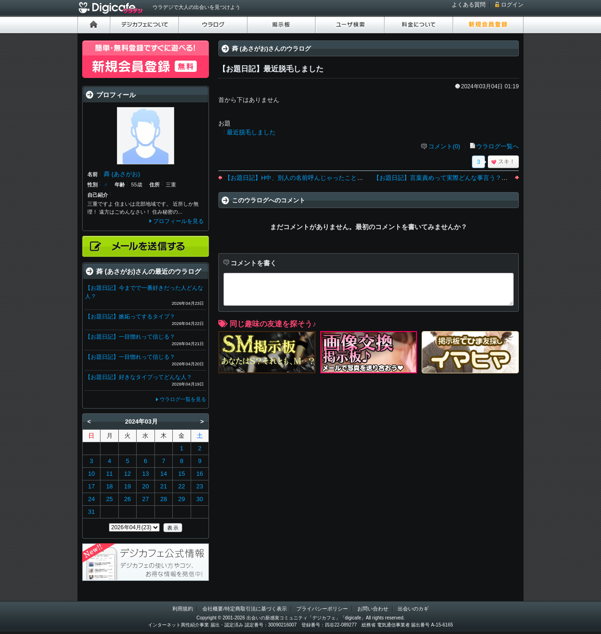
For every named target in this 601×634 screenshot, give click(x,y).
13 (145, 473)
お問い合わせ (372, 608)
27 (145, 499)
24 (91, 499)
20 (145, 486)
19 (127, 486)
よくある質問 (468, 4)
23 (199, 486)
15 (181, 473)
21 (163, 486)
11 (109, 473)
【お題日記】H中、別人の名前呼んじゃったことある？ (299, 177)
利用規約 (182, 608)
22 (181, 486)
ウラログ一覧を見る (183, 399)
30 (199, 499)
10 (91, 473)
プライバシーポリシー (322, 608)
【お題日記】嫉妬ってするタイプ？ (130, 316)
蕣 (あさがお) (122, 174)
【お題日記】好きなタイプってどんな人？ (138, 377)
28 (163, 499)
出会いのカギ (413, 608)
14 (163, 473)
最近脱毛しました (251, 132)
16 (199, 473)
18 (109, 486)
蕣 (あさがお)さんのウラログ (271, 48)
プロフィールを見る (178, 221)
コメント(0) (444, 146)
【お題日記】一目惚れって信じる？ (130, 336)
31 (91, 511)
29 (181, 499)
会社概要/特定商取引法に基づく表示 (244, 608)
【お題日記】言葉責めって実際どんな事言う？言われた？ (452, 177)
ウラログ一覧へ (497, 146)
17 (91, 486)
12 (127, 473)
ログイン (512, 4)
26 (127, 499)
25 (109, 499)
